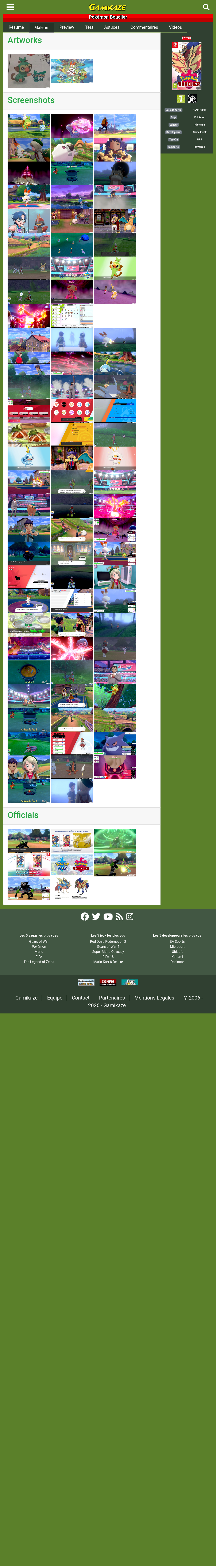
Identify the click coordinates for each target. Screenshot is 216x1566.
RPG (199, 139)
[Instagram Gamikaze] (129, 918)
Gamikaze (26, 998)
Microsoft (177, 947)
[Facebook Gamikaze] (85, 918)
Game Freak (200, 132)
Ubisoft (177, 952)
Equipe (54, 998)
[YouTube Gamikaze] (108, 918)
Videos (175, 27)
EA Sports (177, 942)
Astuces (111, 27)
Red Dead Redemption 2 (108, 942)
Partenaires (112, 998)
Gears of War (39, 942)
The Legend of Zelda (39, 962)
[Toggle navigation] (10, 6)
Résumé (16, 27)
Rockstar (177, 962)
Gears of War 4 (108, 947)
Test (89, 27)
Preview (66, 27)
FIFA (39, 957)
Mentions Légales (154, 998)
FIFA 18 (108, 957)
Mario (39, 952)
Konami (177, 957)
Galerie (41, 27)
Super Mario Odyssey (108, 952)
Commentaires (144, 27)
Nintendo (199, 124)
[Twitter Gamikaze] (96, 918)
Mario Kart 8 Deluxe (108, 962)
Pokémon (199, 117)
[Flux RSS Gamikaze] (120, 918)
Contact (81, 998)
